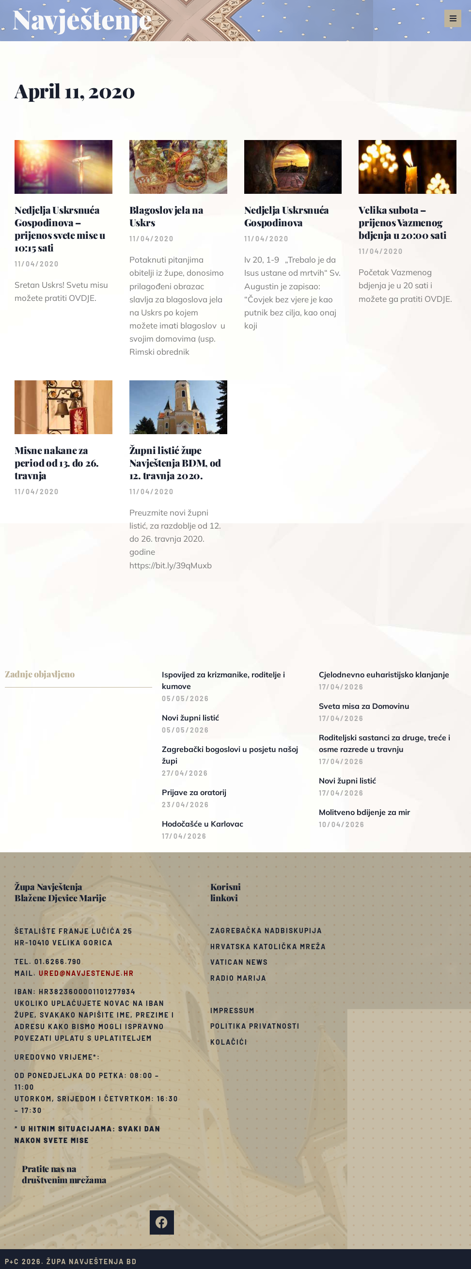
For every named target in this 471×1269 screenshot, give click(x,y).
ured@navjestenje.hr (86, 973)
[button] (452, 18)
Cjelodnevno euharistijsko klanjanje (384, 674)
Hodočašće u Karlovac (202, 824)
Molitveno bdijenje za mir (364, 812)
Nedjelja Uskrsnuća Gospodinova (287, 216)
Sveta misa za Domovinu (364, 706)
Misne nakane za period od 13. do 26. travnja (57, 462)
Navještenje (82, 18)
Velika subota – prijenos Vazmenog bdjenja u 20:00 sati (402, 222)
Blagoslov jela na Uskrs (166, 216)
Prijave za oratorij (194, 792)
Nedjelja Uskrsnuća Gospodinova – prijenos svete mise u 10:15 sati (60, 228)
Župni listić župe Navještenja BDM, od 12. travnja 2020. (175, 462)
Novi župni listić (190, 717)
